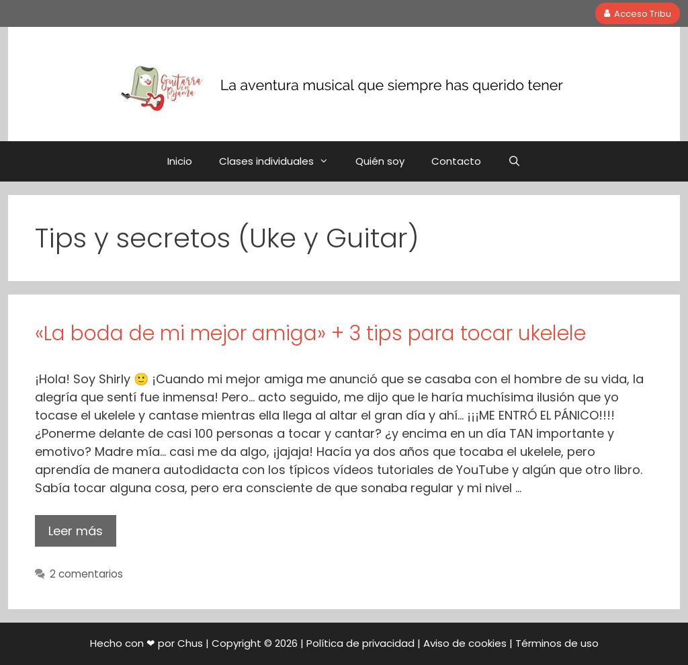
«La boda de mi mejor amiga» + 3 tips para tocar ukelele (310, 333)
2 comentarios (86, 574)
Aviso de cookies (465, 643)
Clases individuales (280, 161)
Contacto (456, 161)
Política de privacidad (360, 643)
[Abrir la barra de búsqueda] (514, 161)
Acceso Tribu (638, 13)
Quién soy (379, 161)
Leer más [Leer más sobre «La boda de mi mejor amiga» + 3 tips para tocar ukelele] (75, 530)
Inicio (179, 161)
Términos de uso (557, 643)
